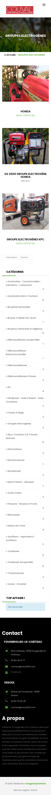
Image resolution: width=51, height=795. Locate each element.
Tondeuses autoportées (19, 562)
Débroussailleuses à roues (21, 376)
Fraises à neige (15, 412)
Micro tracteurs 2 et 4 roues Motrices (22, 436)
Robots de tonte (15, 525)
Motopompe (13, 471)
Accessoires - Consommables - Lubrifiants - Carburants (23, 283)
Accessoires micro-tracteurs (22, 296)
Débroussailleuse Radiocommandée (16, 352)
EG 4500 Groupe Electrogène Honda (26, 175)
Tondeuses (12, 551)
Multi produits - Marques (20, 482)
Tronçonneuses (15, 573)
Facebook (12, 672)
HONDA (25, 111)
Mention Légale (21, 790)
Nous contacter (25, 115)
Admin (34, 790)
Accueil (11, 54)
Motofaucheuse (15, 460)
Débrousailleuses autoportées (23, 339)
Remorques (13, 514)
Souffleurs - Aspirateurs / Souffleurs (20, 538)
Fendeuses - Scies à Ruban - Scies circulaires (25, 400)
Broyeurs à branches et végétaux (24, 328)
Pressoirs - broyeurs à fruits (21, 503)
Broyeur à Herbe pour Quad (21, 317)
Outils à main (13, 492)
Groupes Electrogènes (31, 54)
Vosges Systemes (35, 783)
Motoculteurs (14, 449)
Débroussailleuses (16, 365)
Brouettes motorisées (18, 307)
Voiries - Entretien (16, 584)
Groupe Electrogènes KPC (25, 239)
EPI (8, 387)
